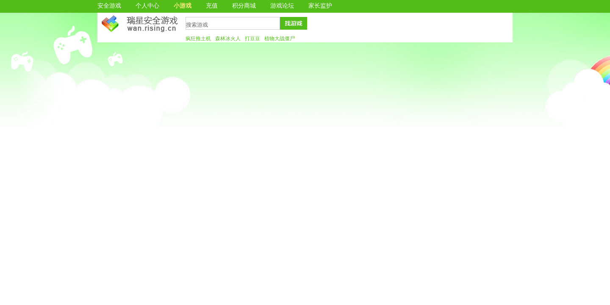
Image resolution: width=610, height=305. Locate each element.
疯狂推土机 (198, 39)
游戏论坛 (282, 6)
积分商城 (244, 6)
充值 (212, 6)
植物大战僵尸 (279, 39)
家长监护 (320, 6)
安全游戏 (109, 6)
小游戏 (182, 6)
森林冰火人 (228, 39)
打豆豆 (252, 39)
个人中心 (147, 6)
